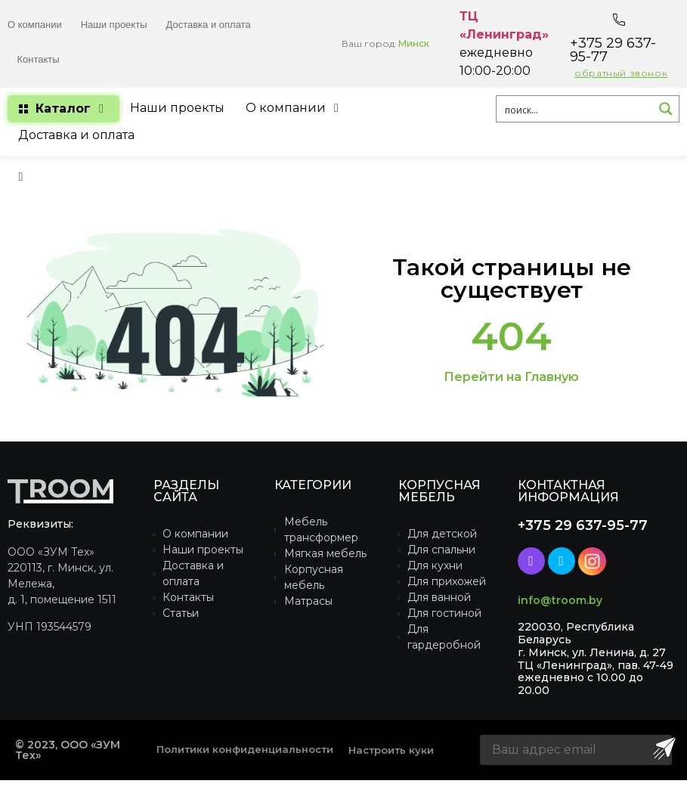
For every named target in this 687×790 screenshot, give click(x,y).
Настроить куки (391, 750)
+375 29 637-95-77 (613, 50)
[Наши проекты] (177, 108)
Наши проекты (114, 24)
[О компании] (294, 108)
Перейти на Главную (511, 377)
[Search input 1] (575, 108)
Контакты (38, 59)
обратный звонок (620, 73)
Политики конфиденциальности (244, 749)
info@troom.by (560, 600)
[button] (21, 176)
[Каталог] (63, 109)
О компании (35, 24)
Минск (413, 43)
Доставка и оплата (208, 24)
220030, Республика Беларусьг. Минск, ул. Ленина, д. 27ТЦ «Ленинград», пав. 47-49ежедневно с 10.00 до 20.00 (595, 658)
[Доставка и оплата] (76, 135)
